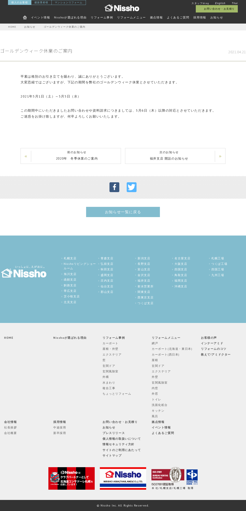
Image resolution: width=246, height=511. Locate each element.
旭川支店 (70, 274)
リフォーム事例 (102, 17)
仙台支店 (107, 286)
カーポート (110, 343)
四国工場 (217, 269)
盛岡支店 (107, 275)
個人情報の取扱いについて (121, 439)
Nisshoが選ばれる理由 (70, 17)
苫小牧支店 (72, 296)
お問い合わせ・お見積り (219, 8)
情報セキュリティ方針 (118, 444)
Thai (235, 3)
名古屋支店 (182, 258)
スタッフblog (200, 3)
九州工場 (217, 275)
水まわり (108, 382)
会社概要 (10, 433)
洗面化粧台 (160, 405)
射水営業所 (146, 286)
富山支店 (144, 269)
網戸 (155, 343)
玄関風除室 (110, 371)
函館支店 (70, 279)
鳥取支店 (180, 275)
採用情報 (199, 17)
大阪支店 (180, 264)
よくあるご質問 (178, 17)
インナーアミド (212, 343)
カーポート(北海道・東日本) (172, 349)
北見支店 (70, 302)
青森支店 (107, 258)
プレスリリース (113, 433)
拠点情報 (156, 17)
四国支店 (180, 269)
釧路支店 (70, 285)
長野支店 (144, 264)
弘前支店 (107, 264)
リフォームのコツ (214, 349)
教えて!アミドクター (216, 354)
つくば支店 (146, 303)
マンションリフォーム (69, 2)
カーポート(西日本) (166, 354)
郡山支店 (107, 292)
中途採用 (59, 427)
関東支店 (144, 292)
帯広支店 (70, 291)
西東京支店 (146, 297)
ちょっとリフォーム (116, 393)
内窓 (155, 388)
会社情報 (10, 422)
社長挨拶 (10, 427)
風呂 (155, 416)
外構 (105, 377)
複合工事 (108, 388)
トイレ (156, 399)
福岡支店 (180, 280)
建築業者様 (41, 2)
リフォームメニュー (131, 17)
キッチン (158, 410)
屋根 (155, 360)
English (220, 3)
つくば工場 (219, 264)
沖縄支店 (180, 286)
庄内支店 (107, 280)
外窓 (155, 393)
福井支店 (144, 280)
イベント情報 (40, 17)
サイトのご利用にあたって (121, 450)
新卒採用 (59, 433)
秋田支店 (107, 269)
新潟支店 (144, 258)
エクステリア (112, 354)
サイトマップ (112, 455)
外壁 (155, 377)
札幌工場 (217, 258)
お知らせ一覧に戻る (123, 212)
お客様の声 (209, 338)
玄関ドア (108, 366)
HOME (8, 338)
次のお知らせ (169, 155)
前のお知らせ (77, 155)
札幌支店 (70, 258)
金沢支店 (144, 275)
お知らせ (216, 17)
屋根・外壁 (110, 349)
